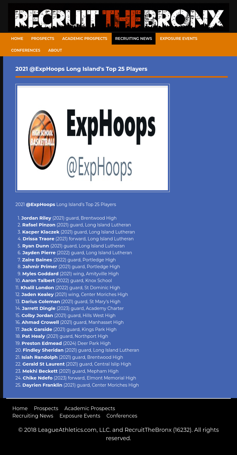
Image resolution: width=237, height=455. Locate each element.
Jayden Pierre (39, 252)
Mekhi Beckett (39, 371)
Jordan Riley (36, 218)
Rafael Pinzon (39, 225)
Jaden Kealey (38, 294)
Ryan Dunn (36, 246)
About (55, 50)
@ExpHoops (40, 204)
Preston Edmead (42, 343)
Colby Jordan (37, 315)
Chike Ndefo (37, 378)
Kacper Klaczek (41, 232)
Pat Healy (34, 336)
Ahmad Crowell (40, 322)
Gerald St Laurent (44, 364)
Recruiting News (133, 38)
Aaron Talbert (38, 280)
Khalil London (37, 287)
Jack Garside (36, 329)
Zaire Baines (37, 260)
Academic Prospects (84, 38)
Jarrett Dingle (39, 308)
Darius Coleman (41, 301)
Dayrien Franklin (43, 385)
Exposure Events (179, 38)
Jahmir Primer (40, 266)
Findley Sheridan (43, 350)
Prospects (42, 38)
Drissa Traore (39, 239)
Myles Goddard (40, 274)
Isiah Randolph (40, 357)
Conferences (25, 50)
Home (17, 38)
